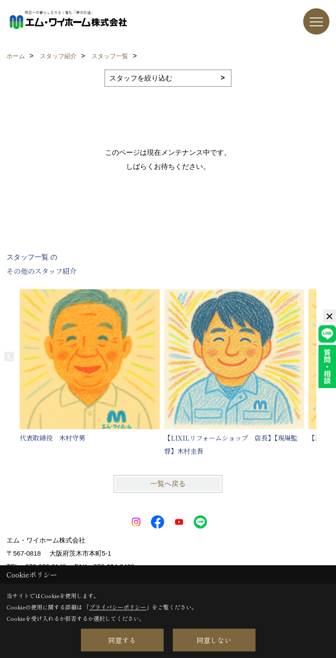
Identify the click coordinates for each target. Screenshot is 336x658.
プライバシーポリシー (117, 607)
